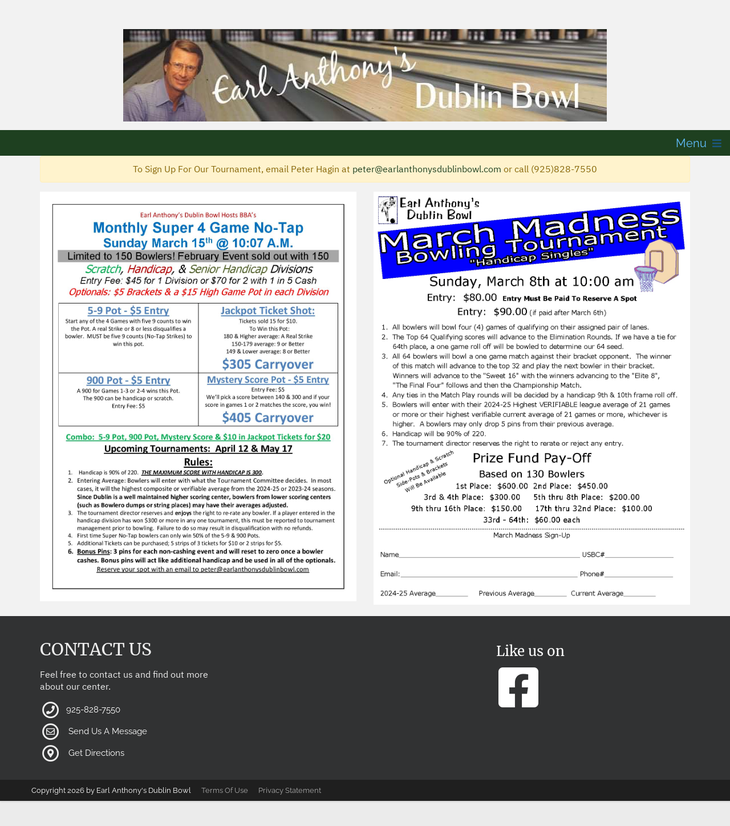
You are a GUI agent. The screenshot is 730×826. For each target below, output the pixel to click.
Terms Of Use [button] (224, 790)
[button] (365, 75)
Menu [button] (691, 143)
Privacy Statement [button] (289, 790)
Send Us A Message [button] (107, 731)
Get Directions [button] (96, 753)
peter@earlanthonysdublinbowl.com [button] (426, 169)
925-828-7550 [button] (93, 709)
